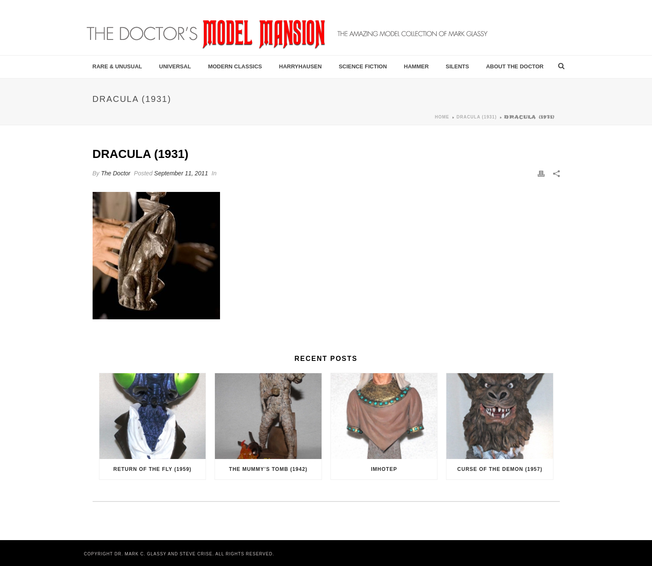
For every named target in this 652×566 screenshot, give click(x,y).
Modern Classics (235, 66)
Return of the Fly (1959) (152, 469)
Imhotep (384, 469)
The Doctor (115, 173)
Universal (175, 66)
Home (442, 117)
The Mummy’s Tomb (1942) (268, 469)
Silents (457, 66)
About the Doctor (515, 66)
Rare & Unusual (117, 66)
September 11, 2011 (181, 173)
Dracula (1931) (477, 117)
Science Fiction (363, 66)
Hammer (416, 66)
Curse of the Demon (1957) (499, 469)
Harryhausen (300, 66)
